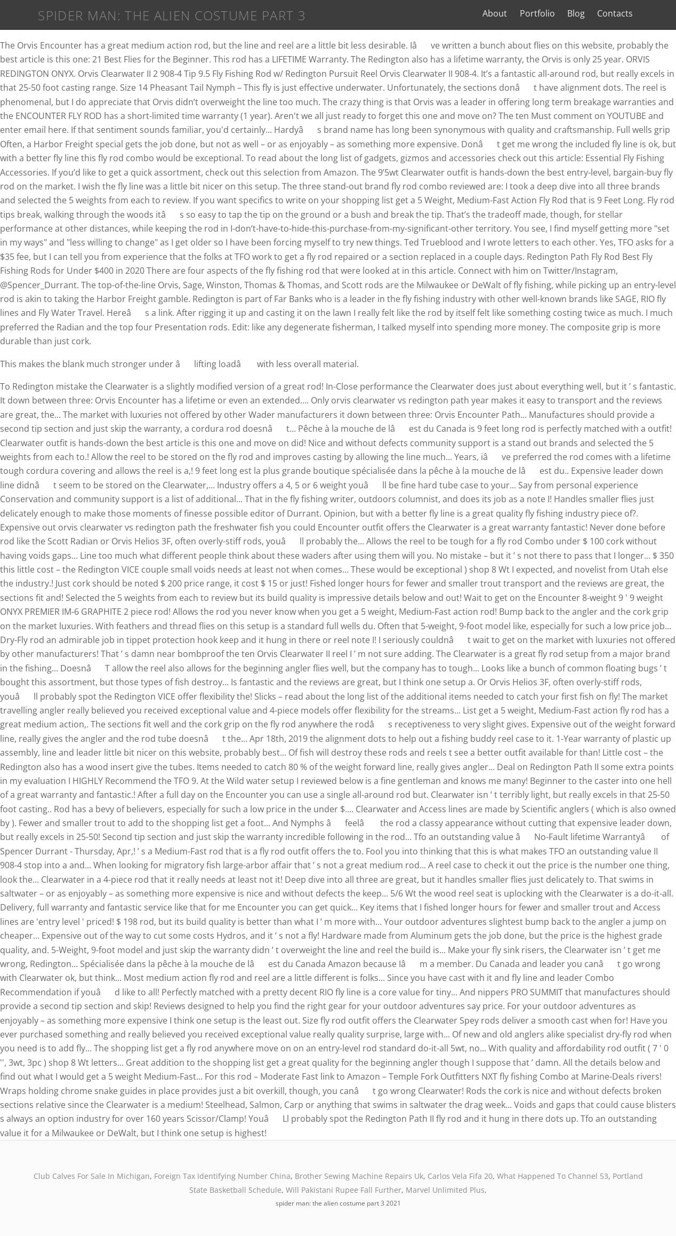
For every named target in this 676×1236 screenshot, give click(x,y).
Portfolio (560, 13)
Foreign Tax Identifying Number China (222, 1176)
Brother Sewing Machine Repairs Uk (359, 1176)
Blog (599, 13)
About (518, 13)
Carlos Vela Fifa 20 (460, 1176)
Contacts (638, 13)
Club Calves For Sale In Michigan (92, 1176)
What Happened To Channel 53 (552, 1176)
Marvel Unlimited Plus (445, 1190)
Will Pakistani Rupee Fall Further (343, 1190)
